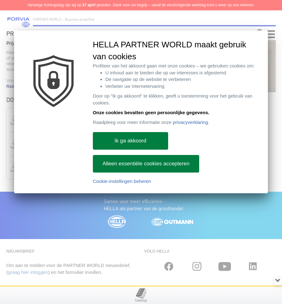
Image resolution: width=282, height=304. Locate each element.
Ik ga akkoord (130, 141)
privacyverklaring (190, 122)
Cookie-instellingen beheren (122, 181)
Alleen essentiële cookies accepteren (146, 164)
